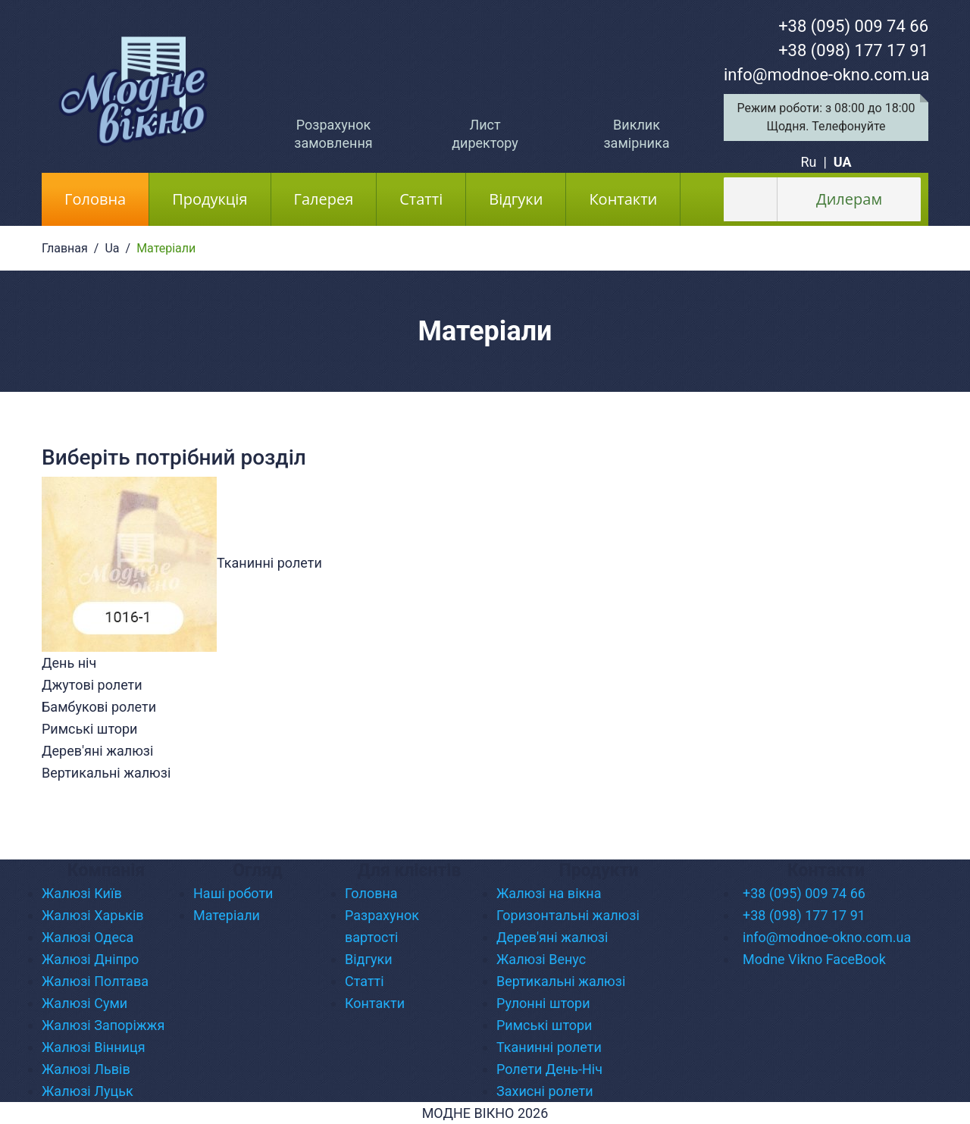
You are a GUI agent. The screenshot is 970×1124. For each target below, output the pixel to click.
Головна (106, 198)
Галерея (324, 199)
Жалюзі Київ (82, 893)
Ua (112, 248)
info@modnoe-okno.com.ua (827, 74)
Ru (808, 162)
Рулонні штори (543, 1003)
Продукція (209, 199)
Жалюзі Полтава (95, 981)
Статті (421, 199)
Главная (65, 248)
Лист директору (485, 134)
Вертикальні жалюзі (560, 981)
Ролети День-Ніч (549, 1069)
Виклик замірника (636, 134)
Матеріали (226, 915)
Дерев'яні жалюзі (552, 937)
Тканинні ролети (549, 1047)
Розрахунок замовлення (333, 134)
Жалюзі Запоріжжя (103, 1025)
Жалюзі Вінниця (94, 1047)
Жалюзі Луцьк (87, 1091)
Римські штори (544, 1025)
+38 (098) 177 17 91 (853, 50)
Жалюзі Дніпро (90, 959)
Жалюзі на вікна (548, 893)
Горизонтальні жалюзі (568, 915)
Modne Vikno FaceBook (814, 959)
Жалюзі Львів (86, 1069)
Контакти (623, 199)
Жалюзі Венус (541, 959)
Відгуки (516, 199)
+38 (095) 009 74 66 (853, 26)
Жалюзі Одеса (87, 937)
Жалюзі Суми (84, 1003)
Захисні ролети (544, 1091)
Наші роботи (233, 893)
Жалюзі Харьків (93, 915)
